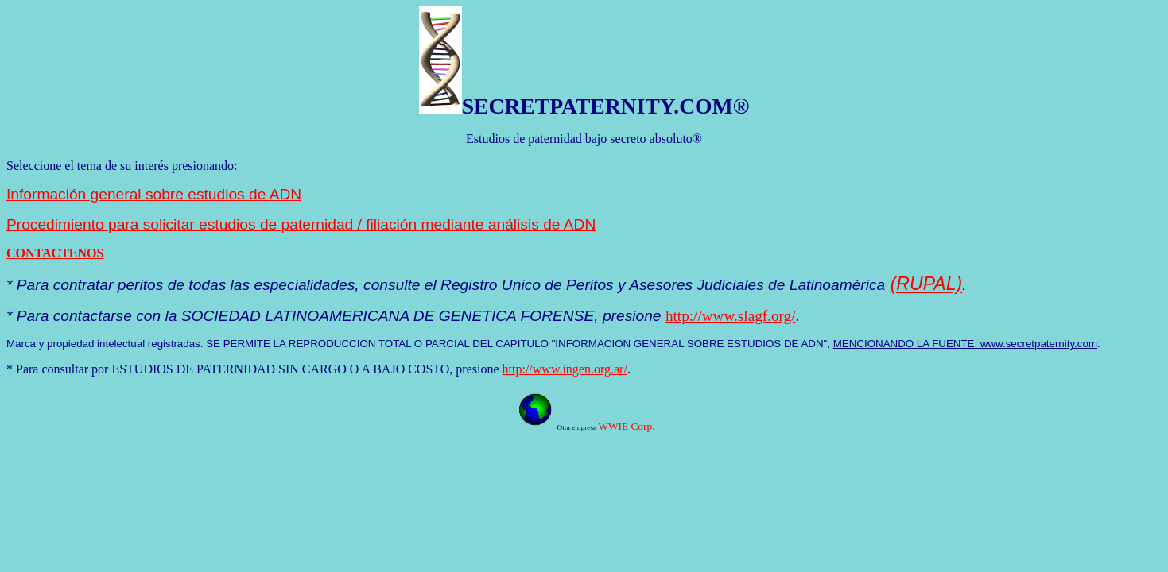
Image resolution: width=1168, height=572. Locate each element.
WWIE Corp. (626, 426)
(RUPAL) (926, 283)
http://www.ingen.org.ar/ (565, 369)
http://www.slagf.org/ (730, 315)
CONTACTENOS (54, 253)
